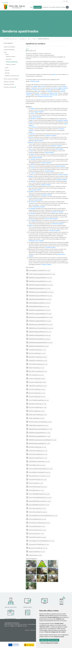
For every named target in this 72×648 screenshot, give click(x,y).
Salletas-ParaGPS (46, 184)
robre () (54, 88)
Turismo (34, 38)
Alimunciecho (32, 201)
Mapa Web (33, 630)
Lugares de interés (10, 56)
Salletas (33, 181)
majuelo (63, 89)
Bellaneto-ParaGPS (57, 145)
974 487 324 (8, 626)
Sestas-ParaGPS (36, 190)
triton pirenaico (45, 94)
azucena (44, 86)
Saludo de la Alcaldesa (9, 46)
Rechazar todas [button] (54, 640)
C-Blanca (28, 94)
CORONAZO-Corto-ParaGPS (36, 240)
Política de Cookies (59, 636)
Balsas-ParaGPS (61, 166)
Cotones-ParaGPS (63, 174)
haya (32, 88)
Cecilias (33, 167)
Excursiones (9, 59)
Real (31, 150)
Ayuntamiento (37, 7)
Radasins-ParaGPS (62, 179)
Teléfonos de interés (9, 84)
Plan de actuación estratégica (11, 79)
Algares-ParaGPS (39, 111)
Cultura (6, 67)
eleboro (35, 89)
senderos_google (34, 81)
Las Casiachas (32, 220)
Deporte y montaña (10, 64)
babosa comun (54, 93)
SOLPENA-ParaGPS (54, 230)
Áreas (29, 38)
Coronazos (34, 127)
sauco (39, 91)
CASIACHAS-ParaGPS (57, 223)
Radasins (31, 176)
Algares (33, 108)
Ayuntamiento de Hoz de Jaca (10, 38)
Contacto (27, 630)
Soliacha (32, 154)
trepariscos (37, 94)
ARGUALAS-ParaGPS (57, 212)
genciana (48, 89)
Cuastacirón (32, 134)
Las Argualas (32, 208)
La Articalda (32, 213)
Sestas (30, 186)
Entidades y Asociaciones (12, 75)
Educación (7, 73)
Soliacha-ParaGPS (37, 157)
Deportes (7, 70)
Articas (32, 113)
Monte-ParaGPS (38, 140)
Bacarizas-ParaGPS (63, 120)
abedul (35, 86)
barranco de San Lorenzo (45, 96)
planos (54, 74)
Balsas (32, 164)
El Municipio (45, 7)
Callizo (31, 122)
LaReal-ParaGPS (49, 152)
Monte (31, 137)
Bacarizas (33, 118)
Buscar (67, 7)
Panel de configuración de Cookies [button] (49, 643)
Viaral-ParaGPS (38, 200)
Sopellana (31, 191)
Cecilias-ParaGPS (49, 171)
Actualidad (52, 7)
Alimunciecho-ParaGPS (39, 206)
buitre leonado (53, 94)
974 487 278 (14, 626)
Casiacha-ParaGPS (46, 264)
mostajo (49, 91)
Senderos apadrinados (11, 61)
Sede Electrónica (61, 7)
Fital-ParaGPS (59, 149)
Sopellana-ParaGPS (46, 195)
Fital (31, 147)
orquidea (64, 86)
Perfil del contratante (10, 87)
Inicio (31, 7)
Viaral (31, 196)
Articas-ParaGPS (36, 117)
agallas (60, 88)
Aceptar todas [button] (44, 640)
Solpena (31, 225)
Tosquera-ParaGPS (46, 162)
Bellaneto (31, 142)
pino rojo (40, 88)
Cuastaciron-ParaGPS (50, 135)
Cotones (33, 173)
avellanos (65, 88)
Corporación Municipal (9, 49)
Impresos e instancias (9, 81)
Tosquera (32, 159)
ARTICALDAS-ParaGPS (51, 218)
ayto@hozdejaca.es (22, 626)
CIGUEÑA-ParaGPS (50, 247)
